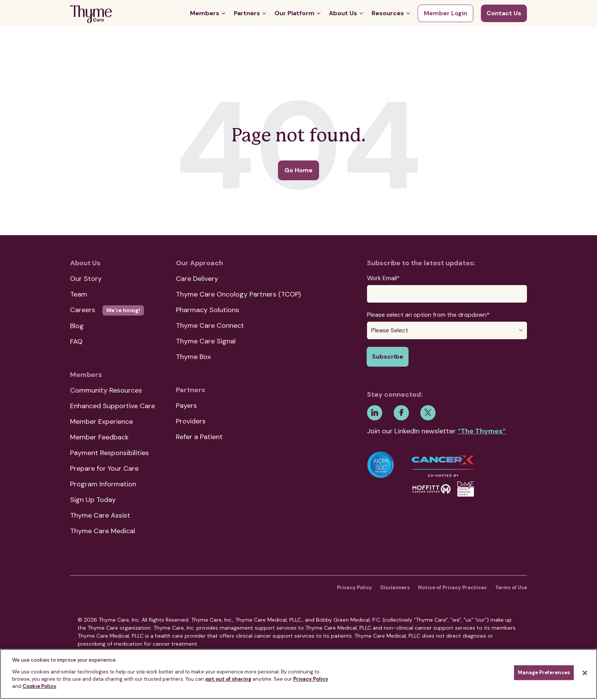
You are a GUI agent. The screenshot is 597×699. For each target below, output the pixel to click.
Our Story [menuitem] (86, 278)
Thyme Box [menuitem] (193, 356)
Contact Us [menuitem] (504, 13)
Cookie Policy (39, 686)
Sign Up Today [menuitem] (93, 499)
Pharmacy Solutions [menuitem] (207, 309)
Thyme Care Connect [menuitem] (210, 325)
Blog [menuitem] (77, 325)
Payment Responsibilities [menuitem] (109, 452)
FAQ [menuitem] (76, 341)
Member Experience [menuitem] (101, 421)
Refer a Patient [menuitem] (199, 436)
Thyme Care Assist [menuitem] (100, 515)
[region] (298, 674)
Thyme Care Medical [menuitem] (102, 530)
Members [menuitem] (204, 13)
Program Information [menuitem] (103, 484)
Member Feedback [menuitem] (99, 437)
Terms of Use (511, 587)
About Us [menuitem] (343, 13)
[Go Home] (91, 15)
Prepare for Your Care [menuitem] (104, 468)
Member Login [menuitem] (445, 13)
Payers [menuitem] (186, 405)
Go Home (298, 170)
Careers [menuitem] (107, 309)
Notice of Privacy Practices (452, 587)
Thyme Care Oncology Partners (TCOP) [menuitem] (238, 294)
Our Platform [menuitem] (294, 13)
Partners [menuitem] (247, 13)
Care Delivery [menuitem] (197, 278)
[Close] (584, 673)
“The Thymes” (482, 431)
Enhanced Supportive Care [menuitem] (112, 405)
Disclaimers (395, 587)
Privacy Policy (354, 587)
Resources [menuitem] (388, 13)
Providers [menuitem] (191, 421)
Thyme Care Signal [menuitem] (206, 341)
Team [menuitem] (78, 294)
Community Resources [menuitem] (106, 390)
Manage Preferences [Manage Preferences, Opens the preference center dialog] (544, 673)
